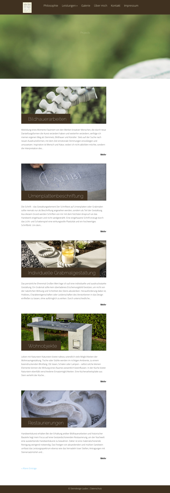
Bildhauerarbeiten (47, 119)
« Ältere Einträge (29, 468)
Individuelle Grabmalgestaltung (62, 272)
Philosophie (51, 5)
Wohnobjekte (42, 346)
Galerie (85, 5)
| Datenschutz (95, 488)
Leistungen (69, 5)
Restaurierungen (46, 423)
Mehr (103, 154)
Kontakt (115, 5)
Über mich (100, 5)
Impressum (131, 5)
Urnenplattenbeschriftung (55, 196)
